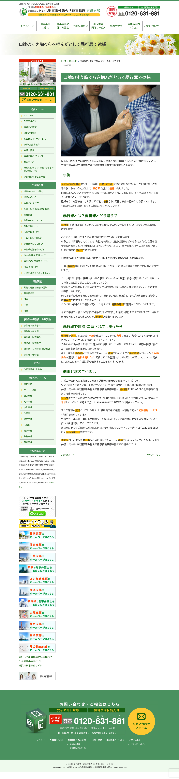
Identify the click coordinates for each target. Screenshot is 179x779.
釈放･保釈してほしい (33, 220)
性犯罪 (27, 413)
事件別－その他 (31, 354)
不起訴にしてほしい (33, 238)
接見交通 (28, 214)
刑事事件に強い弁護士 (63, 26)
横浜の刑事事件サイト (30, 665)
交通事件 (28, 396)
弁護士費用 (116, 26)
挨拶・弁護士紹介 (32, 144)
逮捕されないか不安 (33, 191)
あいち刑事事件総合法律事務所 (35, 657)
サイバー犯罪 (30, 390)
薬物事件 (28, 436)
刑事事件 (73, 61)
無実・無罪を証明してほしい (37, 255)
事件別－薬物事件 (32, 343)
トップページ (27, 26)
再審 (26, 311)
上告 (26, 305)
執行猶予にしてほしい (34, 244)
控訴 (26, 299)
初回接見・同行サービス (35, 139)
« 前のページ (68, 455)
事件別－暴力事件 (32, 325)
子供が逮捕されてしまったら (37, 273)
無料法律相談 (80, 26)
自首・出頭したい (31, 267)
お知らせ (28, 384)
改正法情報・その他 (33, 369)
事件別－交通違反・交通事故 (37, 349)
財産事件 (28, 442)
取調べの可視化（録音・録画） (37, 209)
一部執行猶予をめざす (34, 249)
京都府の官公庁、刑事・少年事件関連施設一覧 (39, 169)
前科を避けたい (31, 226)
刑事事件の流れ (45, 26)
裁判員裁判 (29, 293)
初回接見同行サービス (98, 26)
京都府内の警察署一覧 (34, 176)
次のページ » (153, 455)
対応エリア (29, 162)
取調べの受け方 (31, 203)
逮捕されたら (30, 197)
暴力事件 (28, 419)
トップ (63, 61)
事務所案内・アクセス (33, 156)
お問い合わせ (151, 26)
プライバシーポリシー (138, 744)
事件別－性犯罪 (31, 331)
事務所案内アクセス (134, 26)
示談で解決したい (32, 232)
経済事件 (28, 430)
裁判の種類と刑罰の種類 (35, 287)
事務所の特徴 (30, 127)
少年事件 (28, 407)
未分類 (27, 425)
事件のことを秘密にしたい (36, 261)
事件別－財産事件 (32, 337)
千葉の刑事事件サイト (30, 661)
